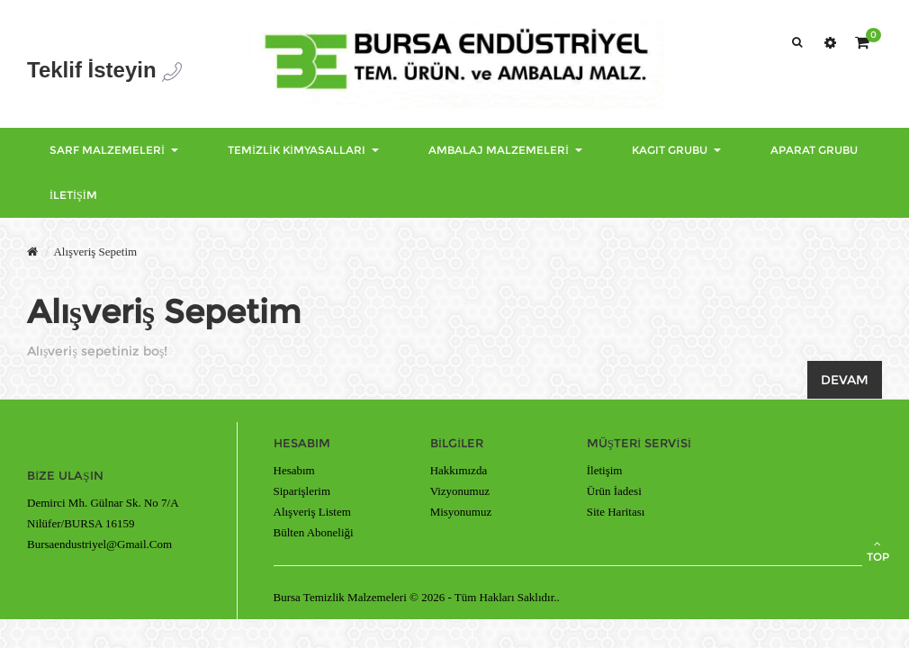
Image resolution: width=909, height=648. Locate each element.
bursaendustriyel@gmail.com (99, 544)
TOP (878, 550)
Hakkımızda (459, 470)
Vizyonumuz (460, 491)
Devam (844, 380)
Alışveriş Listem (312, 511)
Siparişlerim (302, 491)
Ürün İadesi (614, 491)
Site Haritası (616, 511)
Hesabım (294, 470)
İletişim (605, 470)
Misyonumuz (461, 511)
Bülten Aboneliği (314, 532)
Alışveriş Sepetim (95, 251)
